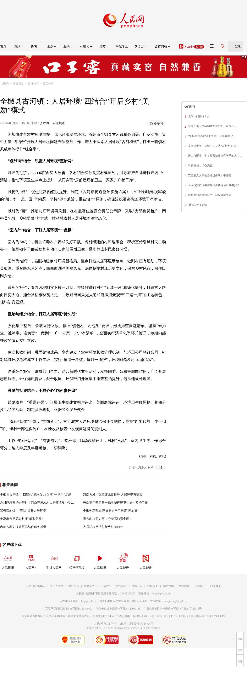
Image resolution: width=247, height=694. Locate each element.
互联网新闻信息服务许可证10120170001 (69, 608)
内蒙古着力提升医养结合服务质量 (23, 527)
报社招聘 (73, 586)
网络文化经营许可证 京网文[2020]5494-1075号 (95, 616)
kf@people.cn (88, 601)
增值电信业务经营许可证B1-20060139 (118, 608)
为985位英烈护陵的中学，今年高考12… (211, 136)
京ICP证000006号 (178, 616)
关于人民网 (56, 586)
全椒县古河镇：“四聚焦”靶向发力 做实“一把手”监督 (35, 494)
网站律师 (184, 586)
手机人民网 (54, 560)
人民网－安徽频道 (52, 123)
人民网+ (31, 560)
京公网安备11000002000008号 (208, 616)
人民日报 (8, 560)
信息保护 (200, 586)
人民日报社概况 (35, 586)
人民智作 (145, 560)
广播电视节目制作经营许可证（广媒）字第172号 (173, 608)
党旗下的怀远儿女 (199, 116)
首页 (3, 46)
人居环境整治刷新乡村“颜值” (103, 527)
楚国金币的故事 (198, 205)
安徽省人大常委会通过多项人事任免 (209, 175)
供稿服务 (136, 586)
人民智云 (122, 560)
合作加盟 (121, 586)
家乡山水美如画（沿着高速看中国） (107, 518)
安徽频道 (18, 83)
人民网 (5, 83)
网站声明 (168, 586)
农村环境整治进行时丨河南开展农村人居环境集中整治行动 (40, 502)
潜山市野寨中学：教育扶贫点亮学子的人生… (215, 155)
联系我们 (215, 586)
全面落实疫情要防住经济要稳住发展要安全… (215, 185)
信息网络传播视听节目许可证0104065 (43, 616)
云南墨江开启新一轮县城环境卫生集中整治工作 (115, 502)
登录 (238, 46)
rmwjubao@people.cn (175, 601)
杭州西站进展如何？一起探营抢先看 (209, 195)
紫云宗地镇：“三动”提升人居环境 (23, 510)
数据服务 (152, 586)
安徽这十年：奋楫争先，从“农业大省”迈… (213, 145)
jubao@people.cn (161, 593)
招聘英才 (89, 586)
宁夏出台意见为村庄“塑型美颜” (21, 518)
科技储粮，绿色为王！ (201, 165)
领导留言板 (77, 560)
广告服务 (105, 586)
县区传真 (48, 83)
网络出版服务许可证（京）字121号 (145, 616)
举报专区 (122, 46)
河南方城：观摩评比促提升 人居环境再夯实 (112, 494)
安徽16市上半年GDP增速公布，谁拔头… (212, 126)
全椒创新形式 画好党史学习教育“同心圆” (111, 510)
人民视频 (100, 560)
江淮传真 (33, 83)
